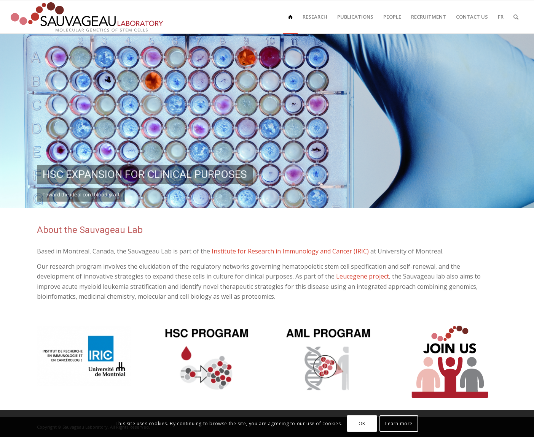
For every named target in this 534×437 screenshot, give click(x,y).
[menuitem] (290, 16)
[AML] (328, 360)
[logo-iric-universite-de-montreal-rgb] (84, 356)
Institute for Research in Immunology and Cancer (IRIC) (290, 251)
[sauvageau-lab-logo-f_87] (87, 16)
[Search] (515, 16)
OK (362, 423)
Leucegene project (362, 276)
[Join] (449, 362)
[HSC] (206, 360)
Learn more (399, 423)
